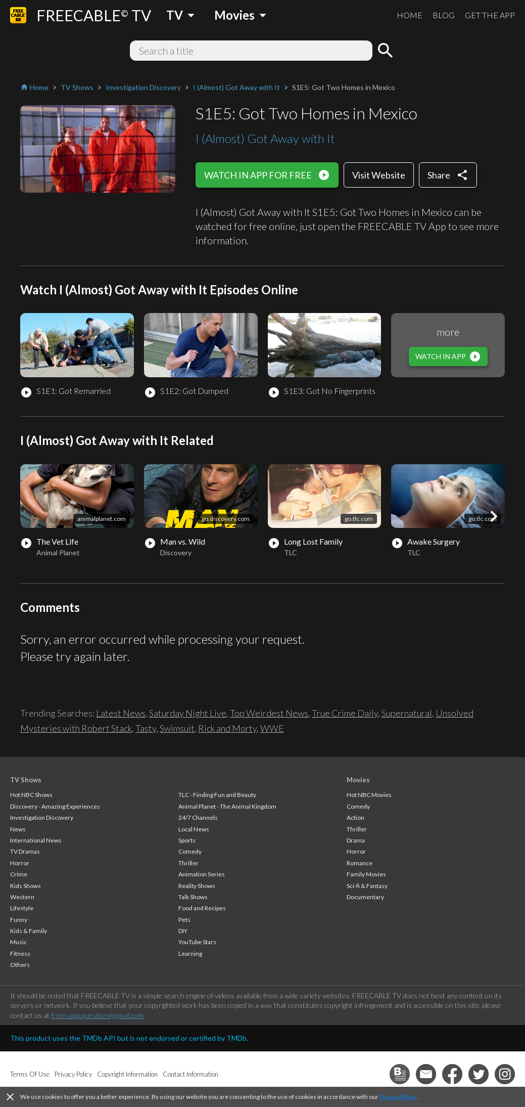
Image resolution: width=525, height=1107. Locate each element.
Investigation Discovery (41, 817)
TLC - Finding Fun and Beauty (217, 795)
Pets (184, 919)
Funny (18, 919)
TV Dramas (25, 851)
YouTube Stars (197, 942)
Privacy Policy (397, 1096)
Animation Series (201, 874)
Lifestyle (21, 908)
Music (18, 942)
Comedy (190, 851)
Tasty (145, 728)
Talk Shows (193, 897)
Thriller (188, 863)
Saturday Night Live (187, 713)
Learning (190, 953)
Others (20, 964)
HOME (409, 15)
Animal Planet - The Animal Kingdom (227, 806)
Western (22, 897)
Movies (358, 780)
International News (36, 840)
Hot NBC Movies (369, 795)
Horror (19, 863)
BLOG (444, 15)
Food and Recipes (202, 908)
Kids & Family (28, 931)
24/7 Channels (198, 817)
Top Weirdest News (269, 713)
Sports (187, 840)
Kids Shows (25, 886)
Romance (359, 863)
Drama (356, 840)
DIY (182, 931)
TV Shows (25, 780)
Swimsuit (177, 728)
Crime (18, 874)
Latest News (121, 713)
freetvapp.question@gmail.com (97, 1015)
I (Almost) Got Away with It (265, 138)
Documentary (365, 897)
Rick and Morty (227, 728)
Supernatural (406, 713)
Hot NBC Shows (31, 795)
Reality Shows (196, 886)
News (18, 829)
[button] (494, 516)
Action (355, 817)
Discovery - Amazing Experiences (55, 806)
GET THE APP (490, 15)
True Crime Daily (345, 713)
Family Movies (366, 874)
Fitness (20, 953)
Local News (193, 829)
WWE (272, 728)
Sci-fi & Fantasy (367, 886)
